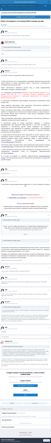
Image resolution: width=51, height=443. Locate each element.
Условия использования (14, 441)
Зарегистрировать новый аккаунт (25, 385)
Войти (25, 395)
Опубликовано (11, 32)
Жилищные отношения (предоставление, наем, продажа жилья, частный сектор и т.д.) (27, 26)
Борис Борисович (10, 42)
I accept (46, 440)
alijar (5, 24)
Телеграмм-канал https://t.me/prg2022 (24, 2)
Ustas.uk (7, 70)
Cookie (30, 432)
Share (12, 403)
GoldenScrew (8, 341)
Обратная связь (23, 432)
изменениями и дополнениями (17, 197)
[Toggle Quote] (3, 47)
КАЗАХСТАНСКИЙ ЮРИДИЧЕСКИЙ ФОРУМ (18, 13)
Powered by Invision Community (25, 435)
